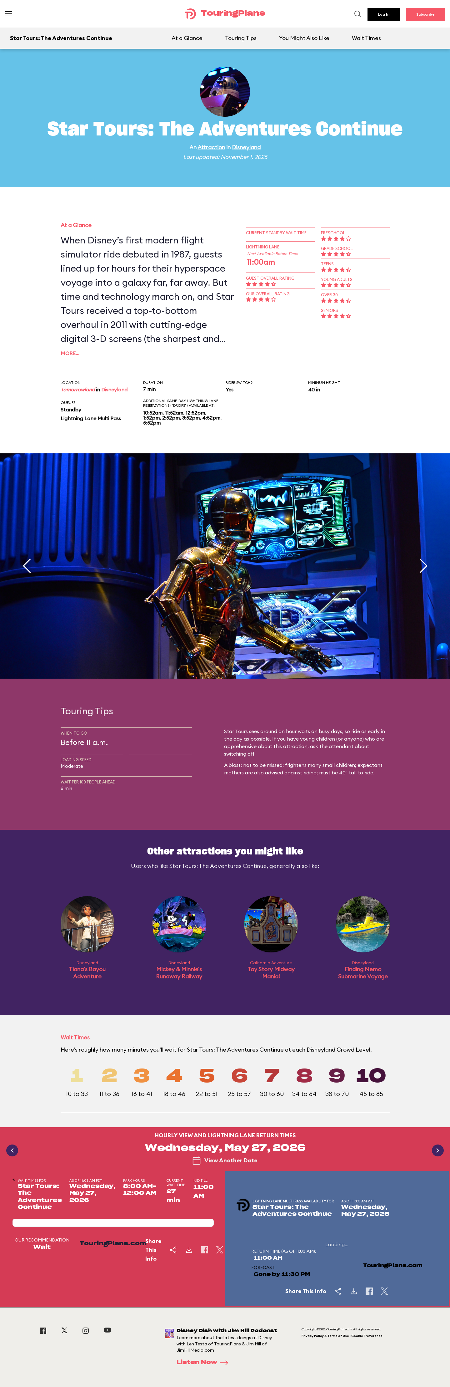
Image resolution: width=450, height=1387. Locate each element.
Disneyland (246, 147)
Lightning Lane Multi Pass (91, 418)
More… (70, 353)
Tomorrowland (78, 389)
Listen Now (204, 1362)
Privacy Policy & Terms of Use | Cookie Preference (342, 1336)
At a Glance (187, 38)
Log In (383, 14)
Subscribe (425, 14)
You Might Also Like (304, 38)
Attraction (211, 147)
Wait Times (366, 38)
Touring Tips (241, 38)
